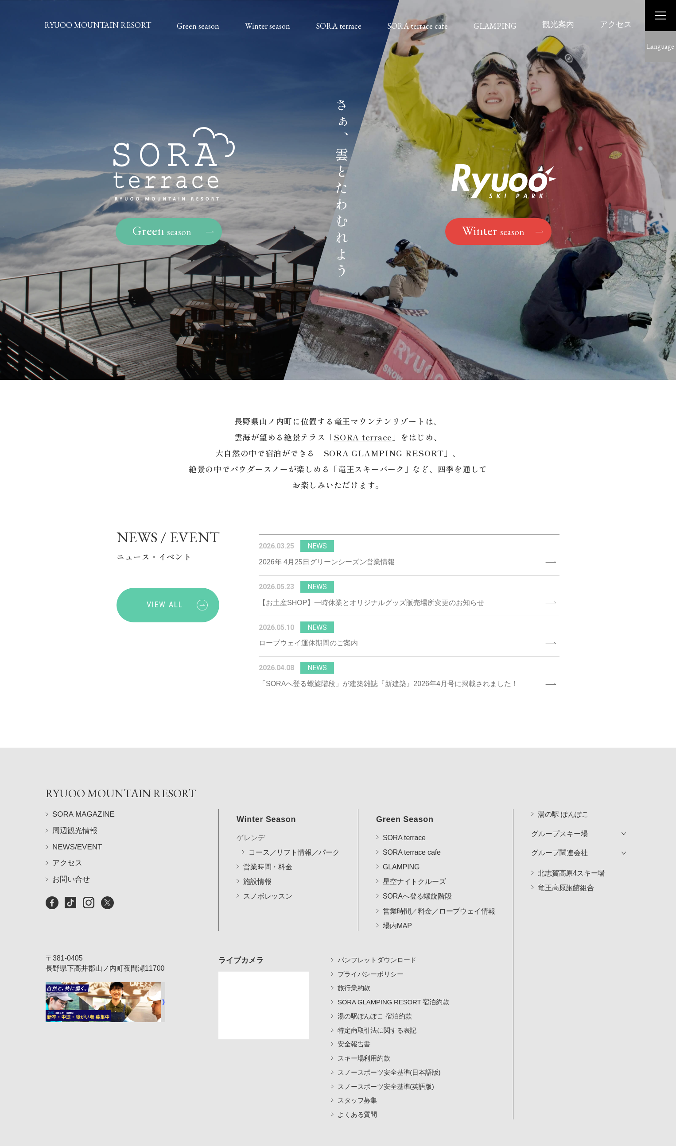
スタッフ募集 (357, 1081)
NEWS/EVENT (77, 847)
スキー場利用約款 (364, 1039)
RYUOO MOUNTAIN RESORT (97, 25)
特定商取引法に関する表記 (377, 1011)
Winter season (267, 26)
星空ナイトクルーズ (414, 857)
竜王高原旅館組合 (566, 864)
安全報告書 (354, 1025)
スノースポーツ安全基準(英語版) (386, 1067)
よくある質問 (357, 1095)
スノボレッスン (267, 872)
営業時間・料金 (267, 843)
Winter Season (266, 795)
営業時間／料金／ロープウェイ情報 (439, 887)
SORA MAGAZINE (83, 815)
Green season (198, 26)
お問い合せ (71, 880)
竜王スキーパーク (371, 470)
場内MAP (397, 901)
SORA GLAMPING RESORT (383, 454)
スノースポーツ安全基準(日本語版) (389, 1053)
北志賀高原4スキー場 (571, 849)
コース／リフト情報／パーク (294, 828)
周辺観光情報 (74, 831)
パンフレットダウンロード (377, 940)
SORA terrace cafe (417, 26)
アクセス (616, 24)
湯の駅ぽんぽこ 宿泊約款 (375, 996)
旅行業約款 (354, 968)
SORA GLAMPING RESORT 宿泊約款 (393, 983)
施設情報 (257, 857)
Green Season (405, 795)
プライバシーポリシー (371, 954)
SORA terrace (338, 26)
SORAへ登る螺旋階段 (417, 872)
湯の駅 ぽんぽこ (563, 790)
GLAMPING (495, 26)
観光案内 (558, 24)
